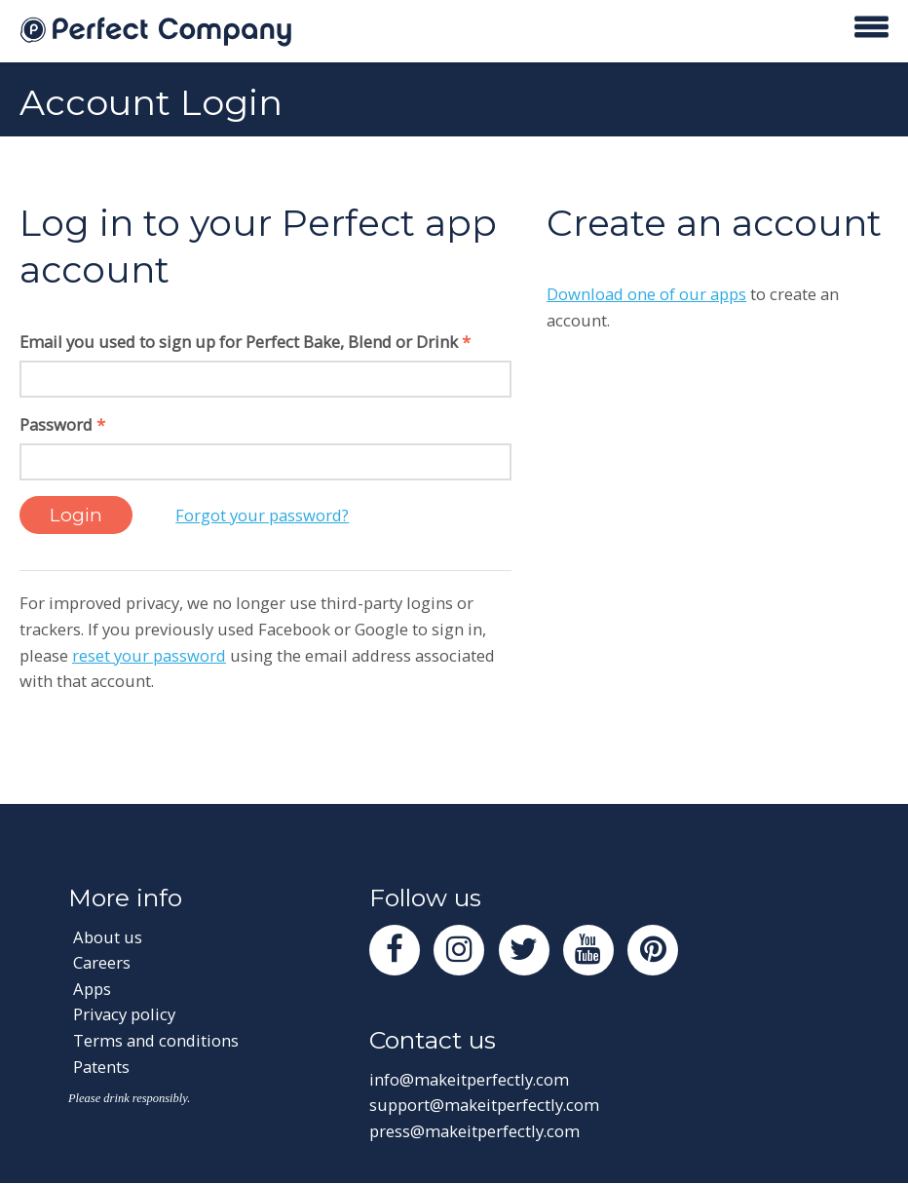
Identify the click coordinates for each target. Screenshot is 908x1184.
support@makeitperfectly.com (484, 1104)
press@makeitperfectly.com (474, 1131)
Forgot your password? (262, 515)
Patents (101, 1066)
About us (107, 937)
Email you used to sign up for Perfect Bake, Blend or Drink (245, 341)
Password (62, 424)
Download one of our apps (646, 294)
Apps (92, 988)
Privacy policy (124, 1014)
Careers (102, 962)
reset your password (149, 655)
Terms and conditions (156, 1040)
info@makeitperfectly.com (469, 1079)
